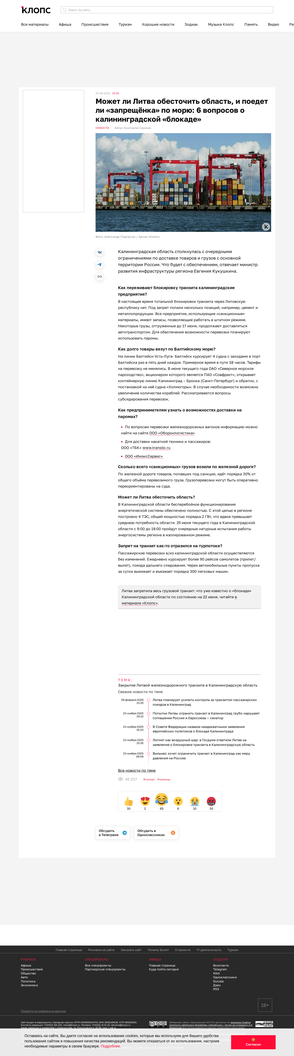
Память (251, 24)
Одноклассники (225, 977)
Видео (273, 24)
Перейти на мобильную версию (43, 1011)
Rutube (218, 981)
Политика (28, 981)
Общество (28, 973)
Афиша (65, 24)
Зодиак (191, 24)
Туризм (125, 24)
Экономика (29, 985)
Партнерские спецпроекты (105, 969)
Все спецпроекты (98, 965)
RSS (216, 989)
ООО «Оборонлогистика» (172, 433)
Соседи (150, 779)
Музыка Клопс (221, 24)
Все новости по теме (137, 770)
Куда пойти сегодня (164, 969)
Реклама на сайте (101, 950)
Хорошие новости (158, 24)
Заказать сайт (131, 950)
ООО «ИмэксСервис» (144, 456)
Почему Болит (158, 950)
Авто (24, 977)
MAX (216, 973)
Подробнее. (111, 1046)
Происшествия (94, 24)
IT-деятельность (209, 950)
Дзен (217, 985)
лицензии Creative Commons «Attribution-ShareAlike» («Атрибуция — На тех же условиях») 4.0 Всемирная (210, 1025)
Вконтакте (221, 965)
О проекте (182, 950)
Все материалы (35, 24)
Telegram (220, 969)
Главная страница (69, 950)
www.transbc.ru (156, 447)
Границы (164, 779)
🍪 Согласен (253, 1042)
